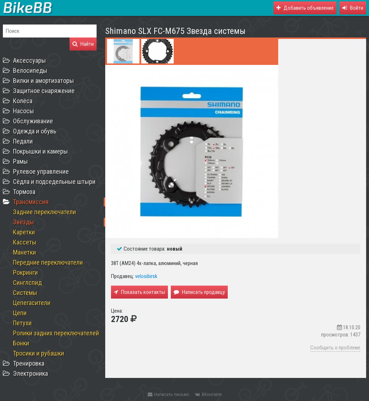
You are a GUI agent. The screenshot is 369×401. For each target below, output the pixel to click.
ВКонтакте (208, 394)
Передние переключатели (48, 262)
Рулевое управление (41, 171)
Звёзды (23, 222)
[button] (352, 7)
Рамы (20, 161)
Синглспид (27, 282)
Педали (23, 141)
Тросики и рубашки (38, 353)
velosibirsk (146, 276)
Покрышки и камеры (40, 151)
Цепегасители (31, 303)
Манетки (24, 252)
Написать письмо (168, 394)
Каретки (24, 232)
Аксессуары (29, 60)
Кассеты (24, 242)
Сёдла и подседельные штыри (54, 181)
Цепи (20, 313)
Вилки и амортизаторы (43, 80)
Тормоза (24, 191)
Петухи (22, 323)
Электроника (30, 373)
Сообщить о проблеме (335, 347)
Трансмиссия (31, 202)
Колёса (22, 101)
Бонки (21, 343)
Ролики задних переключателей (56, 333)
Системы (25, 292)
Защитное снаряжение (44, 90)
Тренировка (28, 363)
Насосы (23, 111)
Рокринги (25, 272)
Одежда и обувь (34, 131)
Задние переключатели (44, 212)
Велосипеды (30, 70)
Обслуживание (33, 121)
